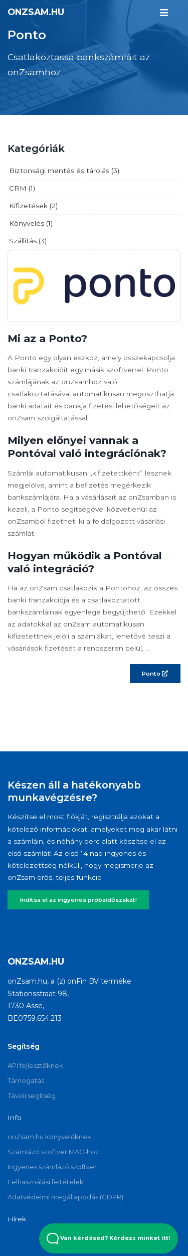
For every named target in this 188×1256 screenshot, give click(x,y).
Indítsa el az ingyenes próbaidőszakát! (78, 899)
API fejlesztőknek (35, 1065)
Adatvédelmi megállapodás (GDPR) (65, 1197)
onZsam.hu (36, 12)
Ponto (155, 673)
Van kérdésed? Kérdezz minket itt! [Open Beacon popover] (108, 1238)
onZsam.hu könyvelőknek (49, 1137)
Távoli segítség (32, 1095)
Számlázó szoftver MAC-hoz (53, 1152)
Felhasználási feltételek (46, 1182)
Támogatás (26, 1080)
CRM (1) (22, 188)
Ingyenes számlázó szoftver (52, 1167)
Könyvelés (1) (31, 223)
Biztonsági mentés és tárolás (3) (64, 171)
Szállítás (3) (28, 241)
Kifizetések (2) (33, 206)
